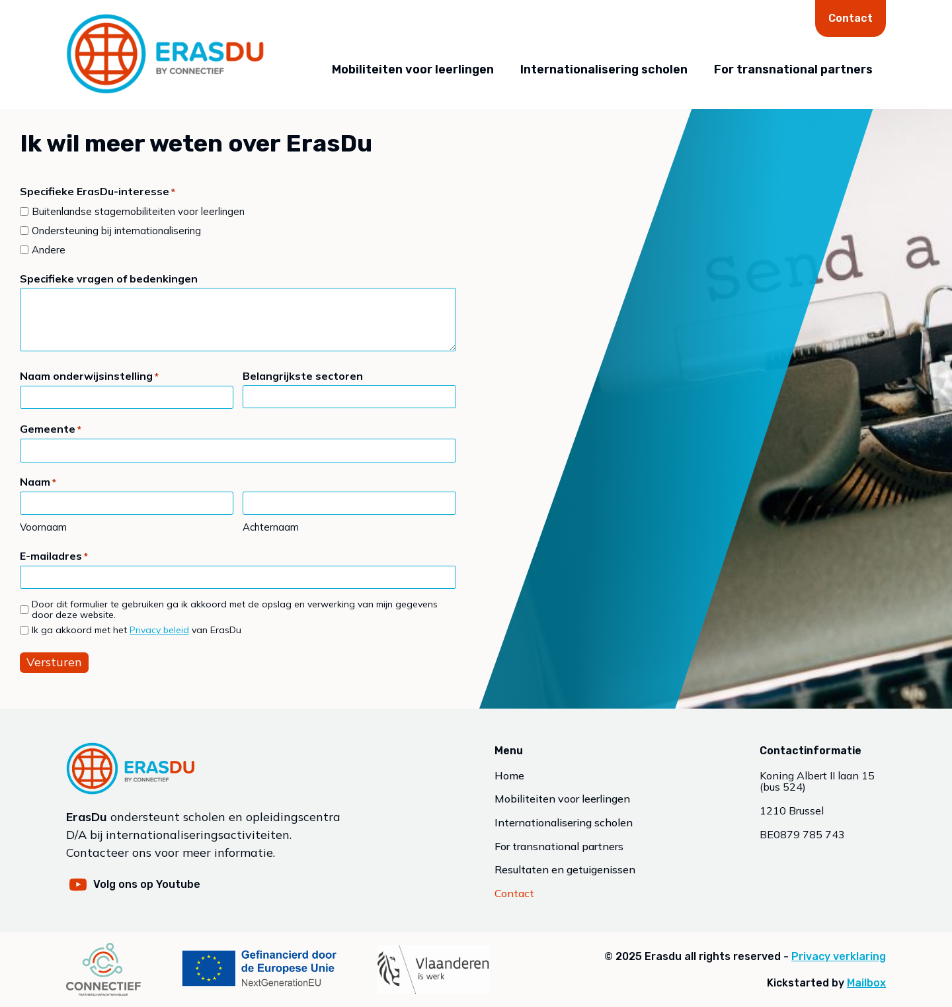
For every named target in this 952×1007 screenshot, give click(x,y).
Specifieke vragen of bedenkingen (109, 278)
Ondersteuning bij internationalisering (116, 230)
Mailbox (866, 983)
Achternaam (271, 527)
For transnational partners (793, 69)
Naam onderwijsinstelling (89, 377)
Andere (48, 249)
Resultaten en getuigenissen (565, 870)
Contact (850, 18)
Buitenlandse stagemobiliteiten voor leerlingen (138, 211)
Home (509, 776)
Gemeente (50, 430)
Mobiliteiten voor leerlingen (413, 69)
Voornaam (43, 527)
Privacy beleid (159, 630)
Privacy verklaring (838, 956)
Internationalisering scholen (604, 69)
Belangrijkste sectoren (303, 375)
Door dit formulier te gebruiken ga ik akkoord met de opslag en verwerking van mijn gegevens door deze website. (235, 609)
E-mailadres (54, 557)
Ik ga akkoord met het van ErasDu (136, 630)
